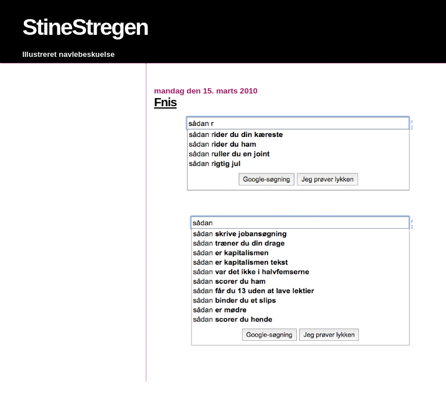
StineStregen (85, 27)
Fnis (165, 102)
